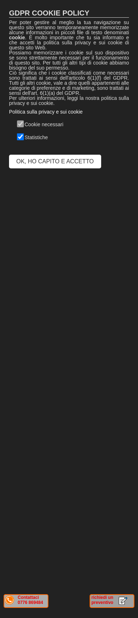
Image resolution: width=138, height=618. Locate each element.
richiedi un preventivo (102, 600)
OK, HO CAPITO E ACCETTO (55, 161)
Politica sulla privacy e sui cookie (46, 112)
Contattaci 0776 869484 (30, 600)
